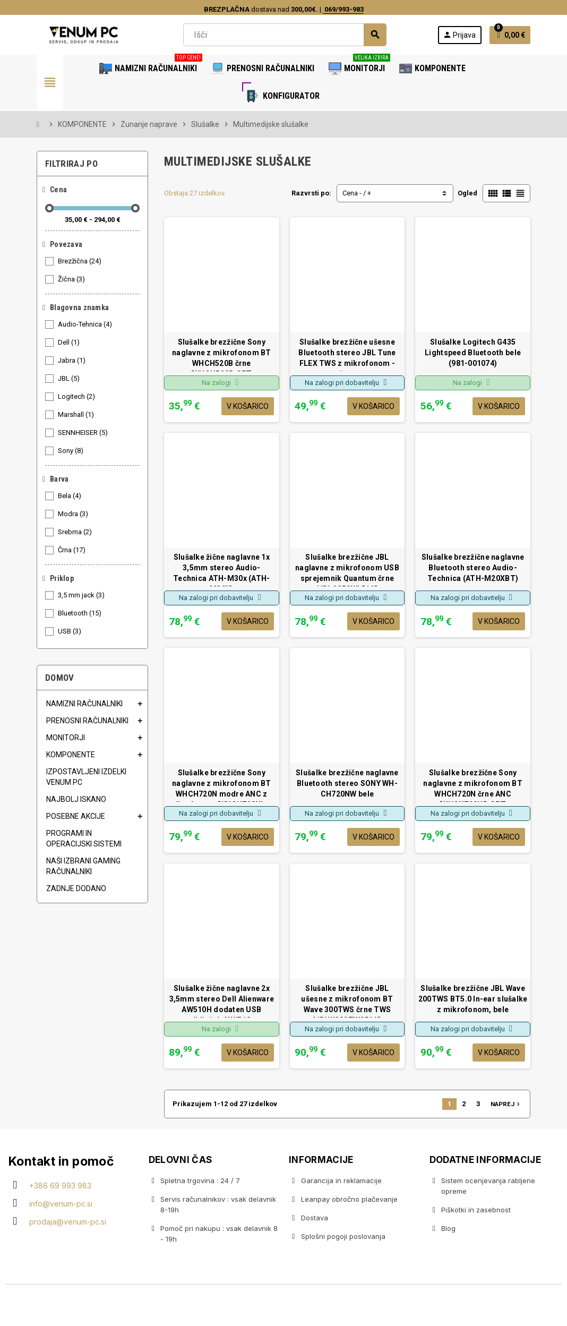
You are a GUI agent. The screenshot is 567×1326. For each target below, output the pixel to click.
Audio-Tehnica (86, 324)
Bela (70, 496)
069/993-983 (343, 9)
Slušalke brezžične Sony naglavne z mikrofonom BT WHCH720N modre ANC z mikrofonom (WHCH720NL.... (221, 785)
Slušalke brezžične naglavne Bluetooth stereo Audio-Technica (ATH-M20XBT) (473, 568)
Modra (74, 514)
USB (70, 631)
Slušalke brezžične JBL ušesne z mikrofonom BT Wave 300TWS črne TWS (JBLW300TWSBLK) (347, 1000)
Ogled (467, 193)
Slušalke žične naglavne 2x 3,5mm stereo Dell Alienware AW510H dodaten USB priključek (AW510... (221, 1000)
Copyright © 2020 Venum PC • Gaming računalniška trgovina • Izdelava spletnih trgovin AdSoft (283, 1306)
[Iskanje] (284, 34)
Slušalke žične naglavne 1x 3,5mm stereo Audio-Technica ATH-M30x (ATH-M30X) (221, 569)
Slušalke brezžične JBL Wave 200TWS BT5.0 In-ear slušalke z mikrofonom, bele (473, 999)
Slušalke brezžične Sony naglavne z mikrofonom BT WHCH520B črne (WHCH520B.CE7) (221, 354)
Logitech (77, 396)
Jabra (72, 360)
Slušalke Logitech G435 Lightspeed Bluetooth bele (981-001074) (473, 352)
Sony (71, 451)
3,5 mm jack (82, 595)
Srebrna (75, 532)
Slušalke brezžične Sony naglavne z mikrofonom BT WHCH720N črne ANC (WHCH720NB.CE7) (472, 785)
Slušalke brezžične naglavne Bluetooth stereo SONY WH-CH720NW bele (347, 783)
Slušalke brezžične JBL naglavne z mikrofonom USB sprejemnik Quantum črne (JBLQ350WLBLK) (347, 569)
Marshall (77, 414)
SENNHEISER (83, 432)
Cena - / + (356, 193)
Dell (69, 342)
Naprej (506, 1104)
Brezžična (80, 261)
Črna (72, 550)
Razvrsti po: (311, 193)
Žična (72, 279)
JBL (69, 378)
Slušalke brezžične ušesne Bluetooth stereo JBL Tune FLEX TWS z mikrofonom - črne (347, 354)
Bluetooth (80, 613)
